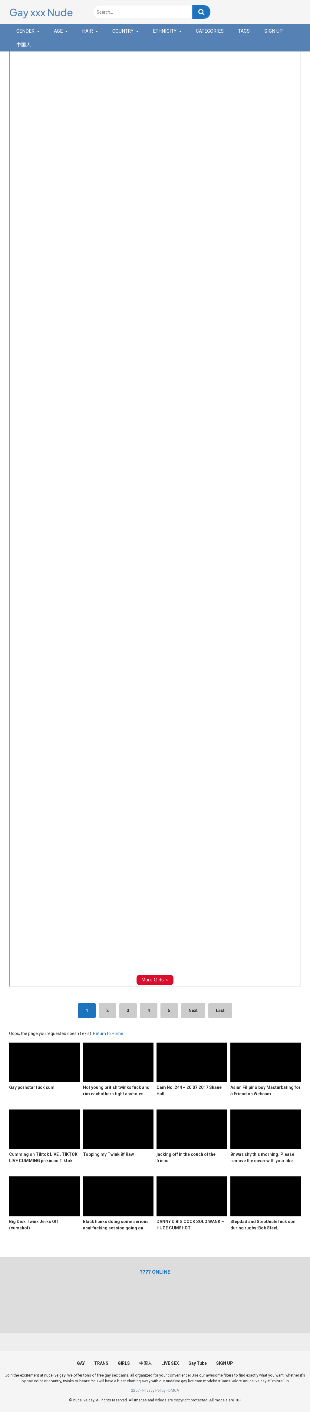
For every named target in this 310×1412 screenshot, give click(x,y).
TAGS (244, 31)
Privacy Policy (154, 1390)
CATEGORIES (210, 31)
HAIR (87, 31)
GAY (81, 1363)
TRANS (101, 1363)
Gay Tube (197, 1363)
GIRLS (124, 1363)
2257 (135, 1390)
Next (193, 1010)
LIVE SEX (170, 1363)
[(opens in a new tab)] (155, 1272)
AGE (58, 31)
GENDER (25, 31)
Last (220, 1010)
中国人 (23, 45)
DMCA (173, 1390)
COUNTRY (123, 31)
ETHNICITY (164, 31)
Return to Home (108, 1033)
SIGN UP (273, 31)
